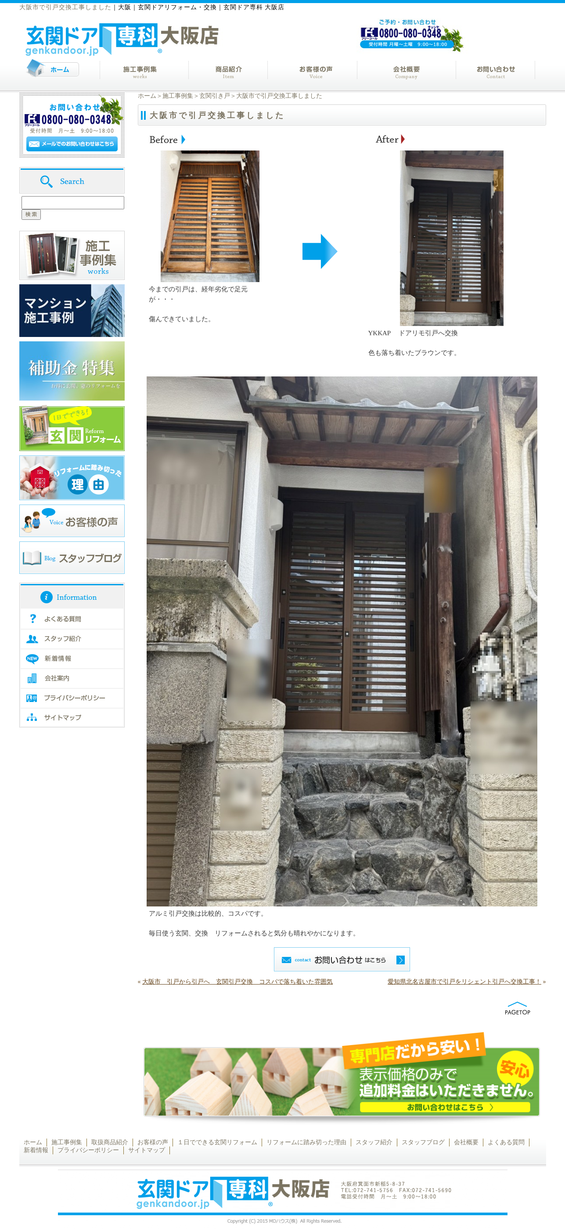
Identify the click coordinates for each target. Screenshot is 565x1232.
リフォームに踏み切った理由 (306, 1142)
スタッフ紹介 (374, 1142)
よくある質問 (506, 1142)
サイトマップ (146, 1150)
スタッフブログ (423, 1142)
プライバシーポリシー (88, 1150)
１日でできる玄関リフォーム (217, 1142)
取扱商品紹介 (109, 1142)
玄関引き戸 (214, 96)
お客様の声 (152, 1142)
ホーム (147, 96)
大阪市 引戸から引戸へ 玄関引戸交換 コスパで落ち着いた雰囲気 (237, 981)
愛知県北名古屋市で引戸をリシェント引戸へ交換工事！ (464, 981)
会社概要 (466, 1142)
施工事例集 (177, 96)
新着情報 (36, 1150)
